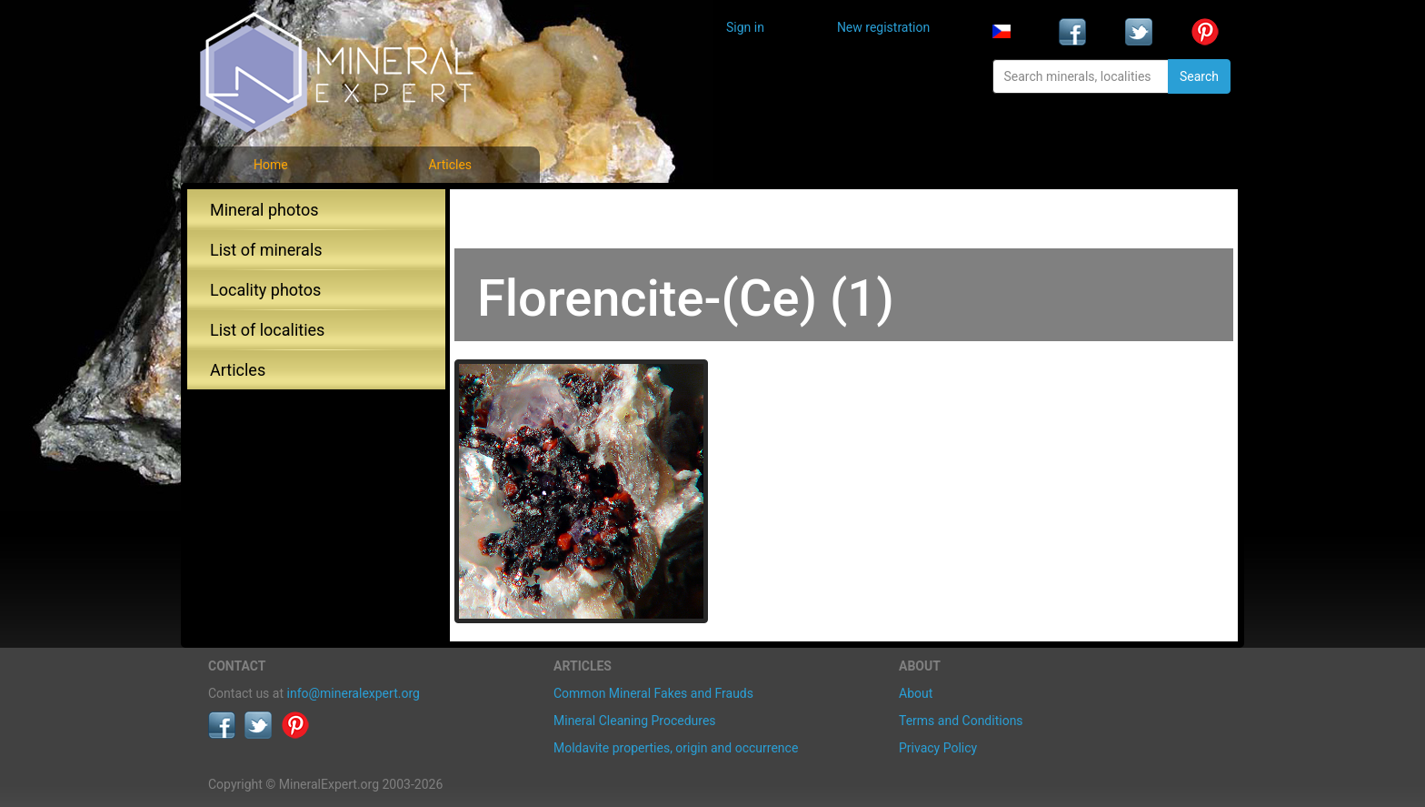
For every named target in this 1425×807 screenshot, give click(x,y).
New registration (883, 27)
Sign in (745, 27)
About (915, 693)
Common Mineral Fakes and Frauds (653, 693)
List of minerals (266, 249)
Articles (450, 164)
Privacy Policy (938, 748)
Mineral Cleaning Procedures (634, 720)
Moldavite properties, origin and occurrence (675, 748)
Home (271, 164)
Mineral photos (264, 209)
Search (1199, 76)
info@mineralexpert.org (353, 693)
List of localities (267, 329)
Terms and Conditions (961, 720)
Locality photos (265, 289)
